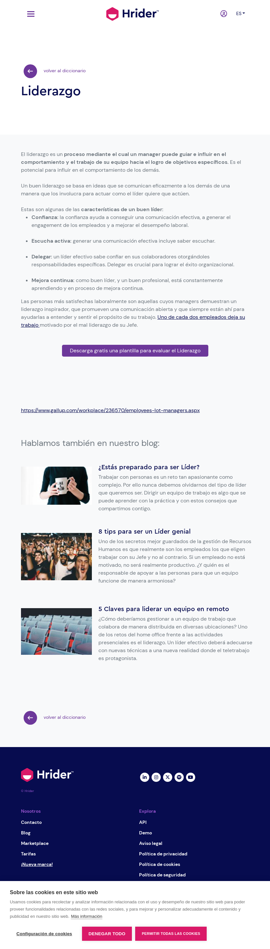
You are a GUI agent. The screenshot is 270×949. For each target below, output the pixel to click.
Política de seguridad (162, 875)
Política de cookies (159, 864)
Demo (145, 833)
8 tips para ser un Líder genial (144, 531)
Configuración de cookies (44, 933)
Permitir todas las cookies (171, 934)
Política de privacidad (163, 854)
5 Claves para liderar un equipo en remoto (163, 609)
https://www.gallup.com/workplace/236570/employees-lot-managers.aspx (110, 410)
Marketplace (35, 843)
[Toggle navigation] (29, 14)
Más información (86, 916)
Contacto (31, 822)
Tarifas (28, 854)
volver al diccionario (55, 71)
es (238, 13)
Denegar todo (107, 933)
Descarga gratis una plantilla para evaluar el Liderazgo (135, 350)
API (143, 822)
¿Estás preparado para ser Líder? (148, 467)
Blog (26, 833)
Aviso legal (150, 843)
